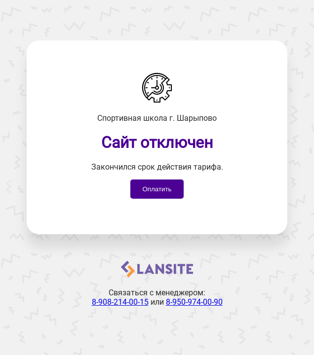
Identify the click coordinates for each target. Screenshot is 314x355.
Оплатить (156, 189)
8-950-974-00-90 (194, 302)
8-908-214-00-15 (120, 302)
